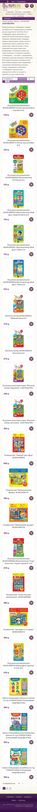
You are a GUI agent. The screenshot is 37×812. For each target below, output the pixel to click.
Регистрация (21, 1)
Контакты (21, 16)
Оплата (13, 800)
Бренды (16, 21)
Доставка (18, 12)
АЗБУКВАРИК (24, 21)
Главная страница (7, 21)
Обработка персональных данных (15, 14)
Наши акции (26, 12)
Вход (13, 1)
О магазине (10, 12)
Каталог (19, 797)
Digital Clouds (29, 806)
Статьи (29, 14)
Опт (14, 16)
